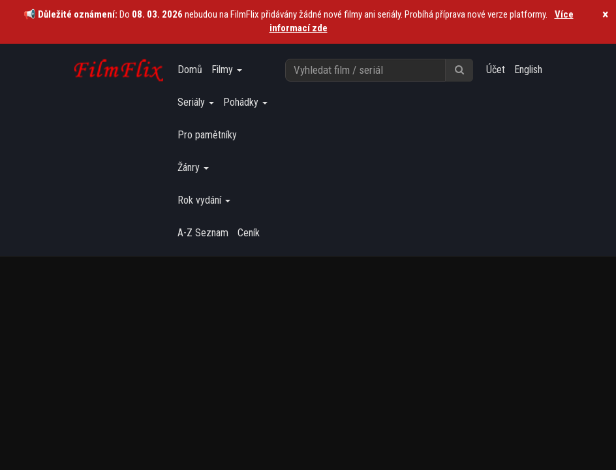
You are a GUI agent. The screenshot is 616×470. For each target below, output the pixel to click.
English (528, 69)
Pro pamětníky (207, 135)
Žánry (193, 167)
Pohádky (245, 102)
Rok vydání (203, 200)
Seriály (195, 102)
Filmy (226, 69)
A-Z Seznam (202, 233)
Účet (495, 69)
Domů (189, 69)
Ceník (249, 233)
